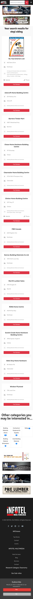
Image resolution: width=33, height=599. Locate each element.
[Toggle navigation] (32, 2)
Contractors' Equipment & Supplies (16, 430)
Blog (16, 557)
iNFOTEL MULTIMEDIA (13, 520)
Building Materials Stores (5, 430)
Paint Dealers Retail (11, 212)
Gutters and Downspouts (12, 72)
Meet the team (16, 554)
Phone (26, 80)
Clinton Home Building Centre (16, 199)
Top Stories (16, 537)
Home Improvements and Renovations (15, 74)
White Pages (18, 76)
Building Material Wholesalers (5, 441)
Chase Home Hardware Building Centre (16, 146)
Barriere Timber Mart (16, 119)
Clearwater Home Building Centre (16, 173)
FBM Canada (16, 229)
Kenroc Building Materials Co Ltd (16, 255)
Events (16, 544)
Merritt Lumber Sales (16, 281)
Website (8, 80)
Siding (8, 76)
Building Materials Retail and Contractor (15, 105)
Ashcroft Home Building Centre (16, 93)
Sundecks (12, 76)
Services (16, 561)
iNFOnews (16, 531)
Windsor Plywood (16, 387)
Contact (16, 540)
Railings (25, 74)
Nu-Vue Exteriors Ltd (16, 59)
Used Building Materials (16, 440)
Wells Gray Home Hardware (16, 361)
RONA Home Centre (16, 307)
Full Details (16, 84)
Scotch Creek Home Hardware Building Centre (16, 334)
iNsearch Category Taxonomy (16, 568)
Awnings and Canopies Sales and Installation (16, 71)
